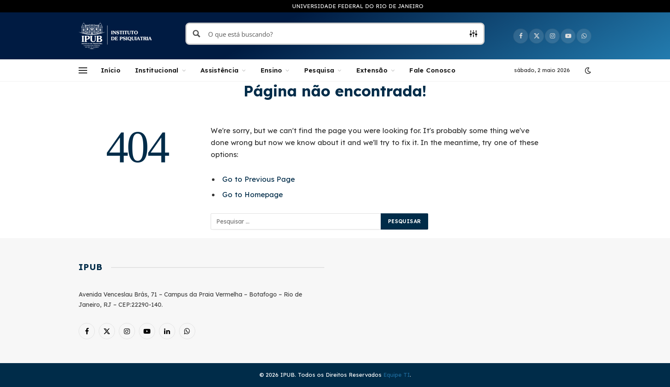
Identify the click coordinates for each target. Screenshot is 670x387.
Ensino (271, 70)
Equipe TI (396, 374)
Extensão (372, 70)
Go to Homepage (252, 194)
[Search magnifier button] (196, 34)
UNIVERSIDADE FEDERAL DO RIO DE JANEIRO (357, 6)
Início (110, 70)
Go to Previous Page (258, 179)
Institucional (157, 70)
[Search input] (335, 33)
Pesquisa (319, 70)
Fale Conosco (432, 70)
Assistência (219, 70)
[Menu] (83, 70)
